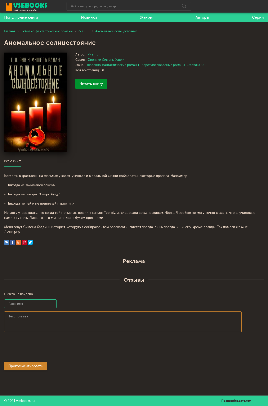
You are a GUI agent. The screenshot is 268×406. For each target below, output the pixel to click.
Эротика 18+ (196, 65)
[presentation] (36, 348)
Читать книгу (91, 84)
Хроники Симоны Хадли (106, 60)
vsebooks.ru (25, 401)
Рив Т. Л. (94, 54)
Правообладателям (236, 401)
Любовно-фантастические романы (113, 65)
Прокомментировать (25, 366)
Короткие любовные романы (164, 65)
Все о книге (12, 161)
